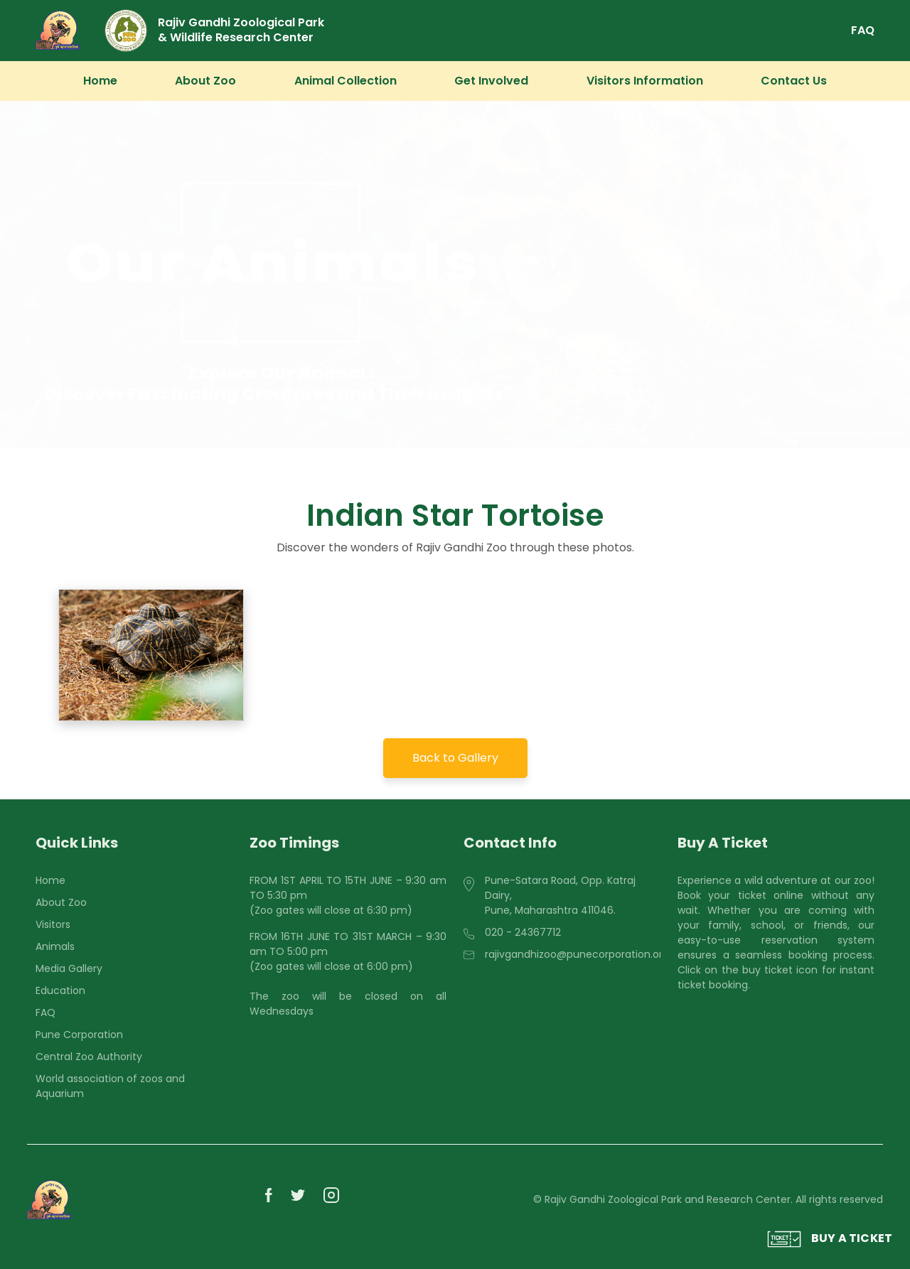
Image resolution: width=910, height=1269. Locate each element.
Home (100, 80)
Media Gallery (69, 968)
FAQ (862, 30)
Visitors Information (645, 80)
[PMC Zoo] (58, 30)
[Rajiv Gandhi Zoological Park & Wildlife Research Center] (243, 30)
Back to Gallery (455, 758)
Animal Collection (345, 80)
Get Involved (491, 80)
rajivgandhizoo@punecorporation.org (577, 954)
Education (60, 990)
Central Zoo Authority (89, 1056)
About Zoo (205, 80)
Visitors (53, 924)
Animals (55, 946)
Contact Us (794, 80)
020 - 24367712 (523, 932)
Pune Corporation (79, 1034)
